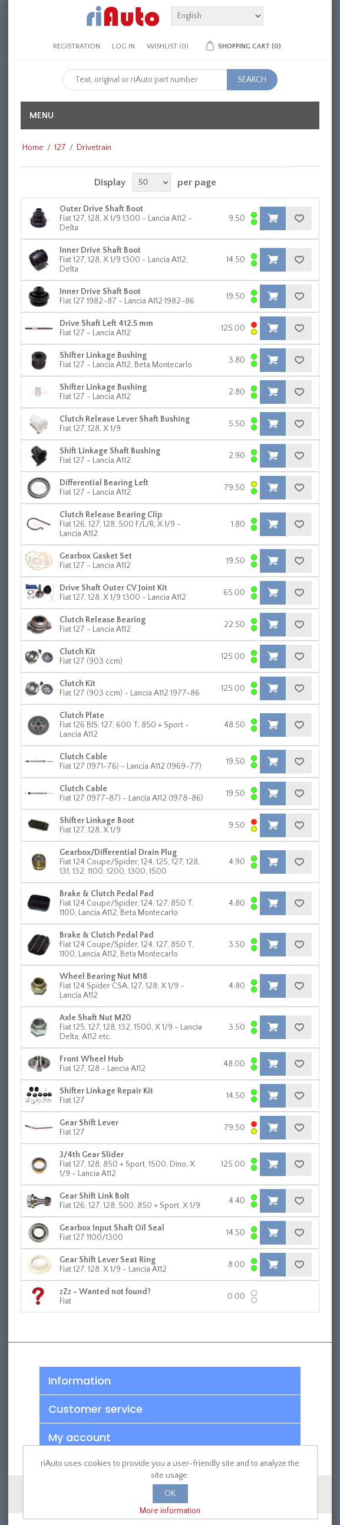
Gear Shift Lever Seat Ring (108, 1260)
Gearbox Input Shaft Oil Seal (112, 1228)
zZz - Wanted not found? (105, 1292)
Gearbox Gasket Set (96, 556)
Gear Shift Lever (89, 1123)
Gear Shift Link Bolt (95, 1196)
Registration (76, 46)
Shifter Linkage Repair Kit (106, 1091)
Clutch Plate (82, 715)
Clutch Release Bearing (103, 620)
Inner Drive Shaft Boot (100, 250)
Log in (123, 46)
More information (170, 1511)
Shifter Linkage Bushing (103, 355)
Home (33, 147)
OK (170, 1493)
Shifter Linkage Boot (97, 820)
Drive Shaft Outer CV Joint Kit (113, 588)
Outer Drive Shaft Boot (101, 209)
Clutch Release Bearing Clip (111, 515)
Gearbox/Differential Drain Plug (118, 852)
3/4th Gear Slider (92, 1155)
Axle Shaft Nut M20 (95, 1018)
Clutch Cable (83, 757)
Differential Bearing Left (104, 483)
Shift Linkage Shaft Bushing (110, 451)
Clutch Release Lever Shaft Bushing (125, 419)
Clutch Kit (77, 652)
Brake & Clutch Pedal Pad (107, 894)
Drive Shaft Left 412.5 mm (106, 323)
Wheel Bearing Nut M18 (103, 976)
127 (60, 147)
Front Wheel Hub (91, 1059)
